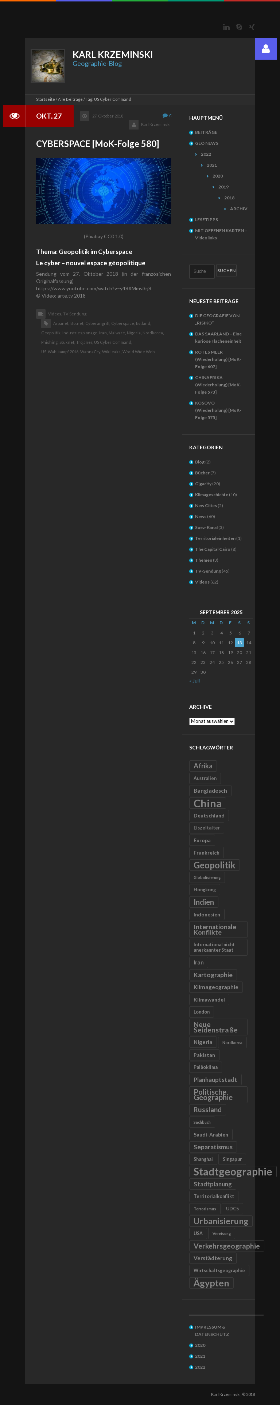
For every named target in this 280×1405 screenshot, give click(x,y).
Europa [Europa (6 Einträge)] (202, 840)
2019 (223, 187)
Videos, (55, 313)
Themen (203, 560)
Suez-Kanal (206, 527)
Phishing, (49, 342)
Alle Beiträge (70, 99)
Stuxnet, (67, 342)
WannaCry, (90, 351)
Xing (252, 27)
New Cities (206, 505)
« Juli (194, 680)
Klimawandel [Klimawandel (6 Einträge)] (209, 999)
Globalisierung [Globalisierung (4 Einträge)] (207, 877)
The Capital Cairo (212, 549)
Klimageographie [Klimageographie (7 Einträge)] (216, 987)
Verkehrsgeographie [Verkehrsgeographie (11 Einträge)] (227, 1246)
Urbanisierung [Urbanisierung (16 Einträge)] (221, 1221)
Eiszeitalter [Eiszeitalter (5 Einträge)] (207, 828)
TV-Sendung (74, 313)
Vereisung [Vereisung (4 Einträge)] (222, 1233)
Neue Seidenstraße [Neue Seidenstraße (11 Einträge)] (216, 1027)
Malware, (117, 332)
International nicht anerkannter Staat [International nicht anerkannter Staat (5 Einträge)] (214, 947)
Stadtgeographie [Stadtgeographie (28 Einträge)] (233, 1171)
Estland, (143, 323)
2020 (218, 176)
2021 (212, 165)
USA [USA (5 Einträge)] (198, 1233)
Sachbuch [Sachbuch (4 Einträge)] (202, 1122)
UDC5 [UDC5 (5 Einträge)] (232, 1208)
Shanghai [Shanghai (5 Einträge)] (203, 1159)
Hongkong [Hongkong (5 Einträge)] (205, 889)
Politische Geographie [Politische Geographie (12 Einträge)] (213, 1094)
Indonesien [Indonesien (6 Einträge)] (207, 914)
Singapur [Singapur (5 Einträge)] (232, 1159)
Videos (202, 582)
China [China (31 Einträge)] (208, 803)
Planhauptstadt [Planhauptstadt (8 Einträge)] (215, 1079)
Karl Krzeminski (156, 124)
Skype (239, 27)
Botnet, (77, 323)
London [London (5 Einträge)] (202, 1012)
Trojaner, (84, 342)
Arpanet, (61, 323)
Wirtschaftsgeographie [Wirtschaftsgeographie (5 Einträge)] (219, 1270)
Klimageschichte (211, 494)
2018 (229, 197)
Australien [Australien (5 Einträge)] (205, 778)
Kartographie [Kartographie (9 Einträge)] (213, 975)
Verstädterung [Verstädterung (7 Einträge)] (213, 1258)
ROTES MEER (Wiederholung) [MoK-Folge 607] (218, 359)
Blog (200, 462)
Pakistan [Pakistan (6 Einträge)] (204, 1055)
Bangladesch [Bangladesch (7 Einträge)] (210, 790)
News (200, 516)
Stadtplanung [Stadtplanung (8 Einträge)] (213, 1184)
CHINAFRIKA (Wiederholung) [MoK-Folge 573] (218, 385)
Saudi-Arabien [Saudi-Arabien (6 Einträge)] (211, 1134)
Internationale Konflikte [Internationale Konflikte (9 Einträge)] (215, 929)
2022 (206, 154)
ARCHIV (239, 208)
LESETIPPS (206, 219)
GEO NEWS (206, 143)
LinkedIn (226, 27)
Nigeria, (134, 332)
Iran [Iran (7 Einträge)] (199, 962)
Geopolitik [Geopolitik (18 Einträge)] (215, 865)
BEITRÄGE (206, 132)
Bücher (202, 472)
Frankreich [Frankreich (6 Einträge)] (206, 852)
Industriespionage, (80, 332)
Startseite (45, 99)
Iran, (103, 332)
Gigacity (203, 483)
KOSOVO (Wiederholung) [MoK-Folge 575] (218, 410)
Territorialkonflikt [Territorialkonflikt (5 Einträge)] (214, 1196)
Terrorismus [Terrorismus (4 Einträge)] (205, 1208)
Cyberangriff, (97, 323)
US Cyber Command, (113, 342)
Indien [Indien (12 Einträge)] (204, 901)
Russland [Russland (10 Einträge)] (208, 1110)
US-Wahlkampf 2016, (60, 351)
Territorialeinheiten (215, 538)
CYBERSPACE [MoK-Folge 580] (97, 143)
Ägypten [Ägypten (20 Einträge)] (211, 1282)
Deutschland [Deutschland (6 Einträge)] (209, 815)
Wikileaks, (111, 351)
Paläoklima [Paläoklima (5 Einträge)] (206, 1067)
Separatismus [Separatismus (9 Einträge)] (213, 1147)
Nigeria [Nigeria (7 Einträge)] (203, 1042)
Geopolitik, (51, 332)
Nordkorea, (153, 332)
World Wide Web (138, 351)
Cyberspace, (123, 323)
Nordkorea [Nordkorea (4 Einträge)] (232, 1042)
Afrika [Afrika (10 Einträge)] (203, 766)
